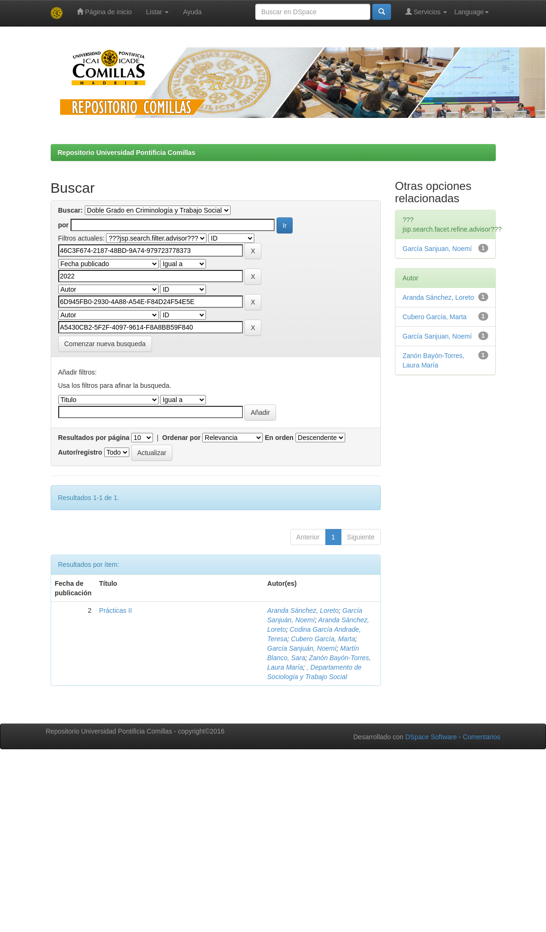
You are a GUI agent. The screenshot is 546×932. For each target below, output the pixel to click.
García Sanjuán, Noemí (301, 648)
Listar (157, 12)
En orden (279, 437)
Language (471, 12)
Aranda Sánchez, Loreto (303, 610)
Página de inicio (104, 12)
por (63, 225)
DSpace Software (431, 737)
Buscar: (70, 210)
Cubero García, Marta (323, 639)
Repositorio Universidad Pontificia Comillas (127, 152)
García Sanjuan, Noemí (437, 248)
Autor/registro (80, 452)
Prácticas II (115, 610)
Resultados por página (94, 437)
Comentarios (481, 737)
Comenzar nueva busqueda (105, 344)
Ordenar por (181, 437)
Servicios (426, 12)
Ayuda (192, 12)
